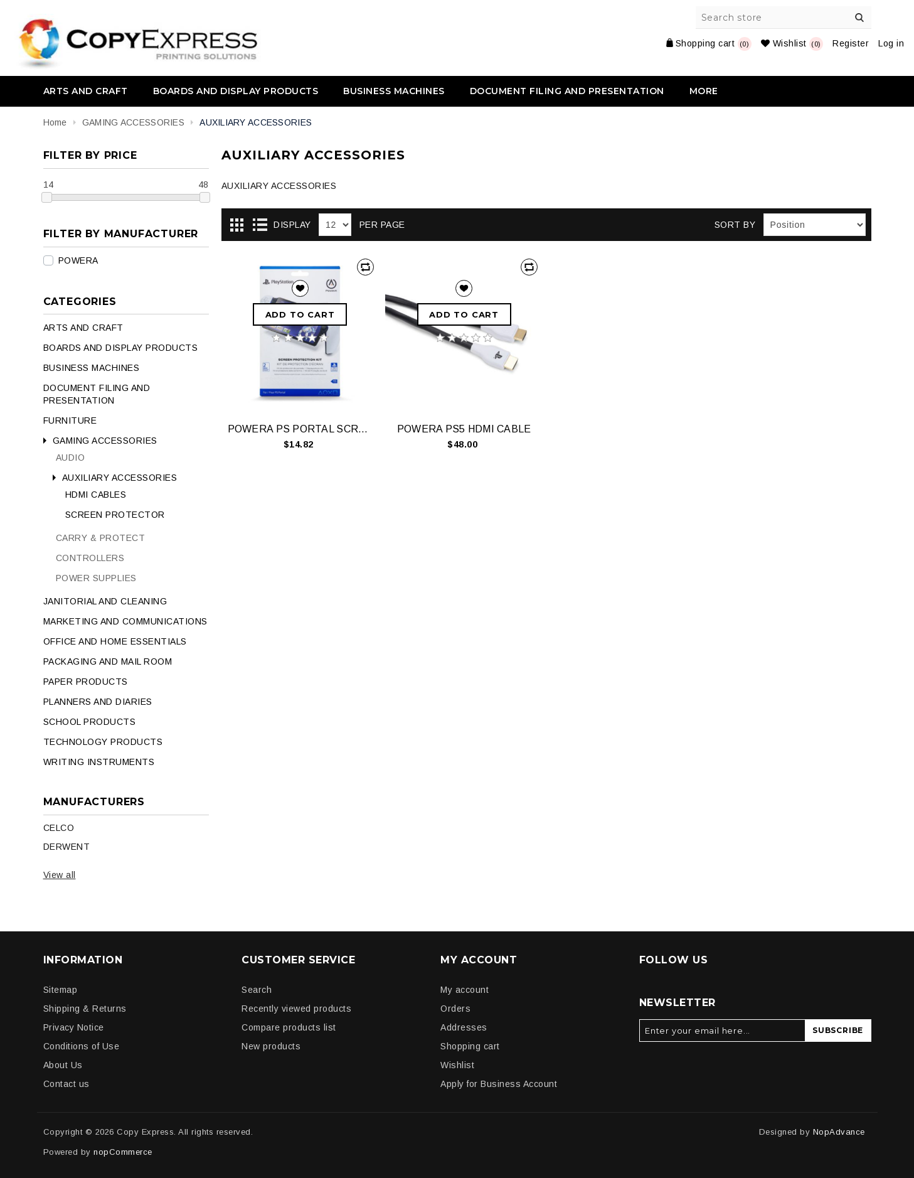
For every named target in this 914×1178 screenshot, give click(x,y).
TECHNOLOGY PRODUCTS (103, 742)
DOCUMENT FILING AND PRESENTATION (567, 91)
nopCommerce (122, 1152)
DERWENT (66, 847)
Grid (237, 225)
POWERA (78, 260)
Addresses (463, 1027)
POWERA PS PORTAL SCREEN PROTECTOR (300, 429)
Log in (891, 43)
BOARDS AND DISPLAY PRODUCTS (236, 91)
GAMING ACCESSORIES (105, 441)
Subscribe (837, 1030)
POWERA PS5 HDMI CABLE (464, 429)
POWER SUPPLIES (96, 578)
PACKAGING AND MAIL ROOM (108, 661)
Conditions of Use (81, 1046)
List (259, 225)
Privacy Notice (73, 1027)
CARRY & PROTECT (101, 538)
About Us (63, 1065)
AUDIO (70, 457)
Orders (455, 1009)
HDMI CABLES (96, 495)
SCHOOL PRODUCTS (89, 722)
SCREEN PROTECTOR (115, 515)
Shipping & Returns (85, 1009)
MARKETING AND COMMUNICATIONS (125, 621)
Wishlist (457, 1065)
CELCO (59, 828)
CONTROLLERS (90, 558)
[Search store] (784, 17)
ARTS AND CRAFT (85, 91)
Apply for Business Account (498, 1084)
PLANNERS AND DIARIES (97, 702)
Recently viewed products (296, 1009)
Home (55, 122)
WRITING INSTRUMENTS (99, 762)
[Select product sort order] (814, 224)
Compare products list (289, 1027)
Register (850, 43)
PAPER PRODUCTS (85, 682)
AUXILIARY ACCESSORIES (120, 478)
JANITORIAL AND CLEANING (105, 601)
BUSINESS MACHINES (394, 91)
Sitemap (60, 990)
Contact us (66, 1084)
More (703, 91)
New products (271, 1046)
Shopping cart (470, 1046)
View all (59, 875)
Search (860, 17)
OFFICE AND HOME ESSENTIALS (115, 641)
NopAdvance (839, 1132)
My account (464, 990)
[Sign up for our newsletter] (722, 1030)
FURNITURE (70, 420)
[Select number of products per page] (335, 224)
